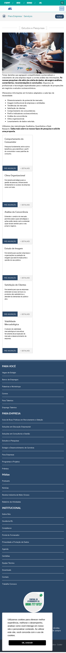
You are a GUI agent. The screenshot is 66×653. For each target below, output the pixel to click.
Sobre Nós (6, 514)
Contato (5, 577)
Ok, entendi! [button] (27, 643)
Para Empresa (15, 16)
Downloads (6, 570)
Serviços (28, 16)
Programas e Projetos (11, 461)
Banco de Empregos (10, 379)
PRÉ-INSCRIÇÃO (10, 168)
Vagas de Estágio (9, 372)
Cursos (5, 393)
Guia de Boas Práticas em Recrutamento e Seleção (22, 419)
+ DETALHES (25, 168)
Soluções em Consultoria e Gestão (16, 433)
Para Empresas (8, 454)
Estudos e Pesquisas (33, 28)
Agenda (5, 549)
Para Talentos (7, 400)
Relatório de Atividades (11, 501)
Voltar (59, 16)
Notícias (5, 487)
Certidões (6, 556)
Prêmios (5, 468)
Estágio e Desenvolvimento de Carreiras (18, 447)
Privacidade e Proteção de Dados (15, 542)
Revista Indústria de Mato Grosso (15, 494)
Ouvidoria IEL (7, 521)
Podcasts (6, 480)
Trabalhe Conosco (9, 583)
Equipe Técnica (8, 563)
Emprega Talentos (9, 407)
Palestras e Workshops (11, 386)
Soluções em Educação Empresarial (16, 426)
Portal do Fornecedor (10, 535)
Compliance (6, 528)
